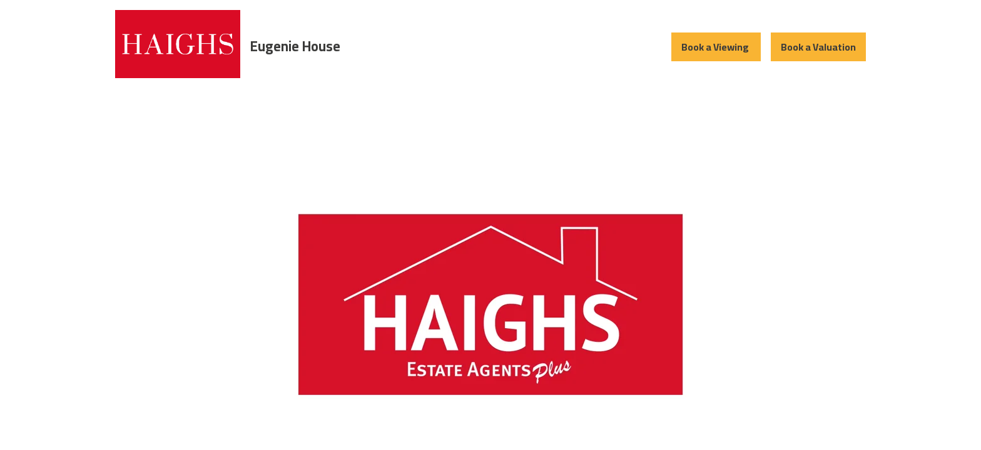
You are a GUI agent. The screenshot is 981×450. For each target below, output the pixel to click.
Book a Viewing (716, 47)
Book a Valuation (818, 47)
